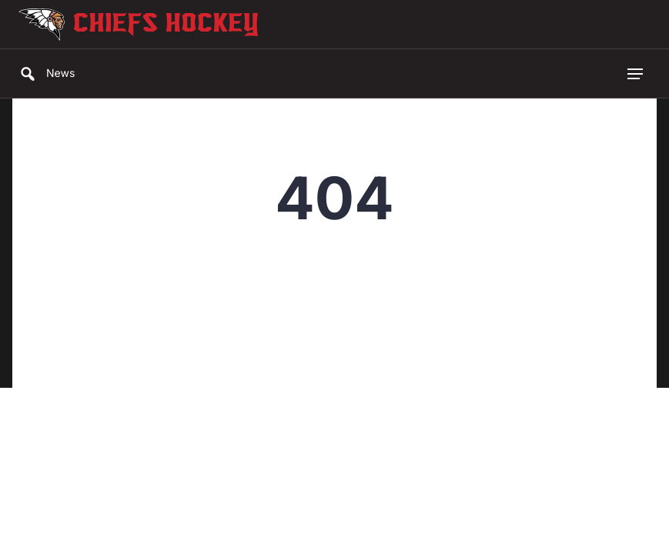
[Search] (26, 74)
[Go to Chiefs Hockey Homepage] (41, 24)
